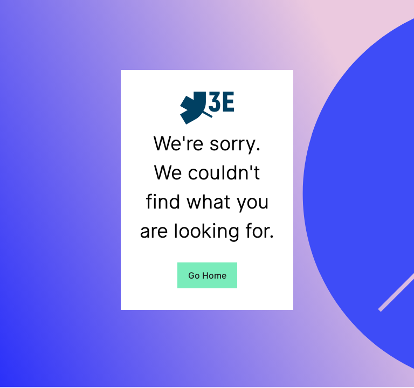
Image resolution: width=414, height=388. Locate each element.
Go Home (207, 275)
